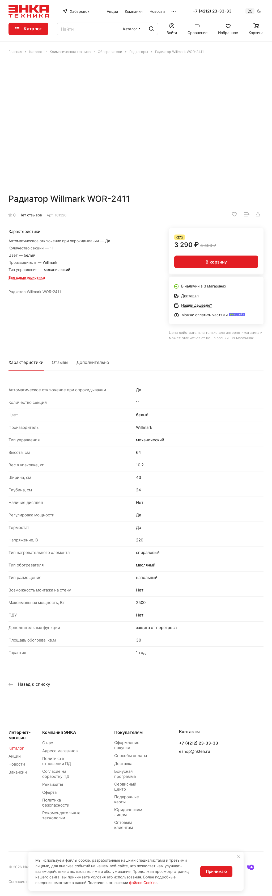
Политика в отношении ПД (56, 761)
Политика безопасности (55, 803)
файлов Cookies (143, 882)
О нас (47, 742)
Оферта (49, 792)
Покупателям (128, 732)
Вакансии (17, 772)
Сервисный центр (125, 787)
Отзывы (60, 362)
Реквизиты (52, 784)
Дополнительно (92, 362)
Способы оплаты (130, 755)
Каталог (16, 748)
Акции (14, 756)
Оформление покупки (126, 745)
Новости (16, 764)
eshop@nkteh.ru (194, 751)
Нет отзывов (30, 215)
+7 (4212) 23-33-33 (212, 11)
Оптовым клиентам (123, 825)
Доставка (123, 763)
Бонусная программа (125, 774)
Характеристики (26, 362)
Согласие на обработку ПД (55, 774)
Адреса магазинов (60, 750)
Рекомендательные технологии (61, 815)
